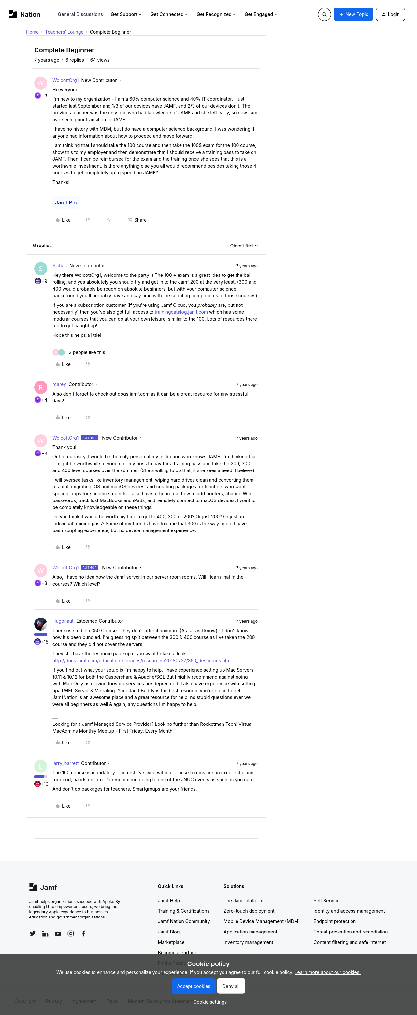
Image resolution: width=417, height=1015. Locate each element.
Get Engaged (261, 14)
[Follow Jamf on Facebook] (83, 933)
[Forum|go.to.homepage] (24, 14)
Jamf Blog (169, 931)
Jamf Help (169, 900)
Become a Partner (177, 952)
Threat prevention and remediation (351, 931)
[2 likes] (78, 352)
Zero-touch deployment (249, 911)
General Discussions (80, 14)
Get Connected (170, 14)
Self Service (327, 900)
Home (32, 32)
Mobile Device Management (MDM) (262, 921)
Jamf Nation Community (184, 921)
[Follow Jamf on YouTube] (58, 933)
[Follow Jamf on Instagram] (70, 933)
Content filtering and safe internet (350, 942)
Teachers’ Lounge (64, 32)
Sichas (59, 265)
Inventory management (248, 942)
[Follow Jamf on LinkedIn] (45, 933)
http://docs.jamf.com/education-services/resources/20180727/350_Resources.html (142, 660)
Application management (250, 931)
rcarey (59, 384)
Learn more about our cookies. (328, 972)
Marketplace (171, 942)
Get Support (127, 14)
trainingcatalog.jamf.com (181, 312)
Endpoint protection (335, 921)
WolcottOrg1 (65, 80)
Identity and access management (349, 911)
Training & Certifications (184, 911)
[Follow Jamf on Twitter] (32, 933)
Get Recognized (217, 14)
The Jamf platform (244, 900)
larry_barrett (65, 763)
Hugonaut (63, 621)
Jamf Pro (66, 202)
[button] (353, 14)
